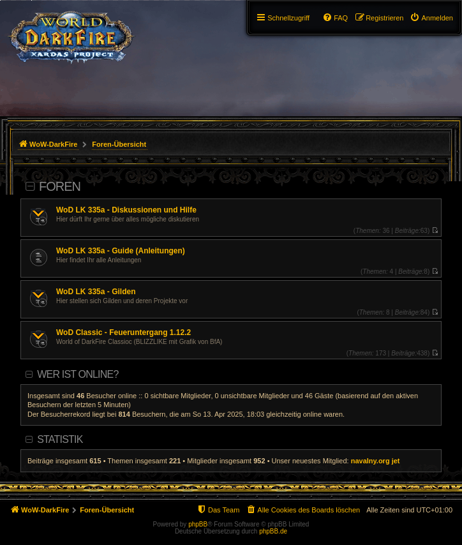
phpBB (197, 524)
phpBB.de (273, 531)
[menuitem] (431, 18)
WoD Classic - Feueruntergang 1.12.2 (123, 332)
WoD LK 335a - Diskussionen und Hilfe (126, 209)
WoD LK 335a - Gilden (95, 291)
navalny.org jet (375, 461)
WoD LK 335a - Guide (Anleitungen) (120, 250)
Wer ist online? (77, 374)
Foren (59, 186)
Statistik (59, 439)
